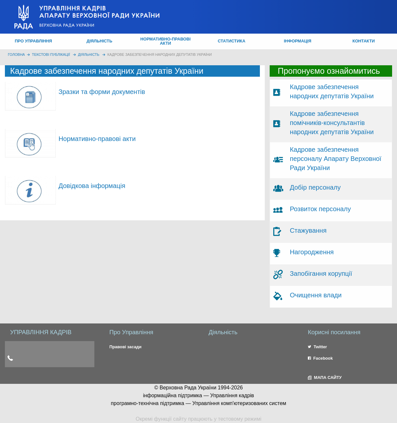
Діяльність (88, 54)
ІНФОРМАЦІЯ (297, 41)
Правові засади (125, 346)
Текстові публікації (51, 54)
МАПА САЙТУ (324, 377)
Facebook (320, 358)
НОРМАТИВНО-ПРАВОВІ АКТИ (165, 41)
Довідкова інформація (91, 185)
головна (16, 54)
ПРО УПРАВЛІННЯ (33, 41)
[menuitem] (33, 41)
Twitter (317, 346)
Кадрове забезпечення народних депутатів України (159, 54)
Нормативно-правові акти (97, 138)
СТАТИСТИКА (232, 41)
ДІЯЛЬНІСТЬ (99, 41)
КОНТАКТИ (364, 41)
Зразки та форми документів (101, 91)
